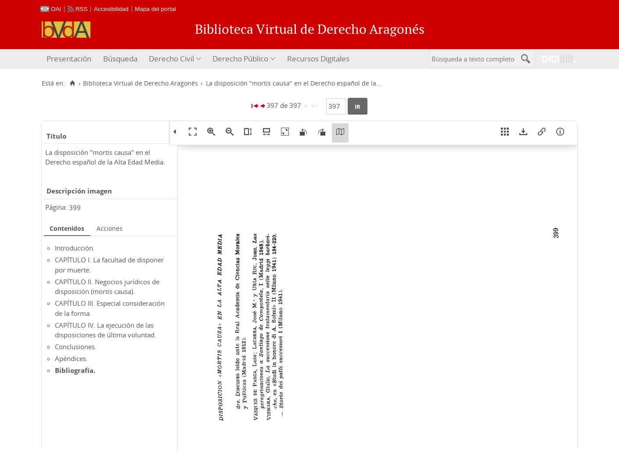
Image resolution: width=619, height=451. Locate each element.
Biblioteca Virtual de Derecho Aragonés (140, 83)
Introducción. (75, 247)
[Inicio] (72, 83)
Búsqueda (120, 59)
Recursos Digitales (318, 59)
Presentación (69, 59)
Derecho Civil (171, 59)
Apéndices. (71, 358)
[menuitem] (70, 59)
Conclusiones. (76, 346)
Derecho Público (240, 59)
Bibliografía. (75, 370)
